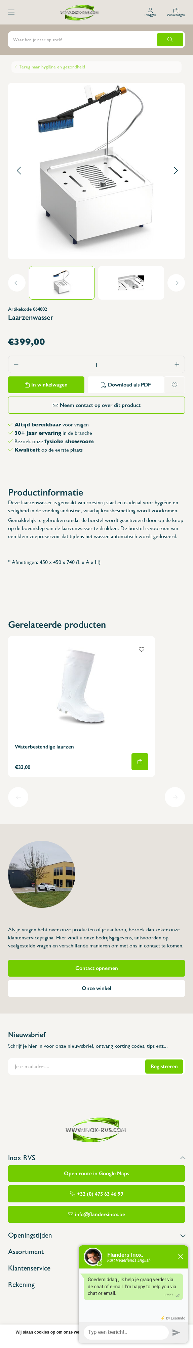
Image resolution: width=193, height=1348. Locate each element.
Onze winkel (96, 988)
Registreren (164, 1066)
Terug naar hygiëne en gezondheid (52, 66)
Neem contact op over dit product (100, 405)
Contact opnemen (96, 968)
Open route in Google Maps (96, 1173)
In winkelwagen (49, 384)
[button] (18, 171)
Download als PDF (129, 384)
